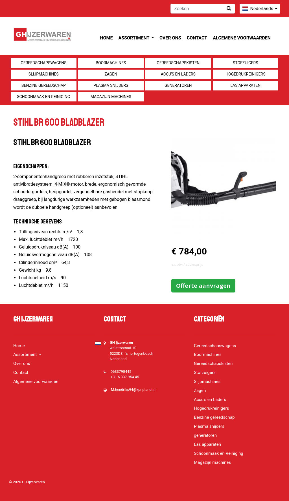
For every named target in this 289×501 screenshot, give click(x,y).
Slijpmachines (44, 74)
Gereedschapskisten (178, 63)
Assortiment (134, 38)
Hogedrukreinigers (245, 74)
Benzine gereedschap (43, 85)
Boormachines (111, 63)
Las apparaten (245, 85)
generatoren (178, 85)
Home (106, 38)
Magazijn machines (111, 96)
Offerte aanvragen (203, 285)
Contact (197, 38)
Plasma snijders (110, 85)
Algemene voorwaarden (242, 38)
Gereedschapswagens (43, 63)
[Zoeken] (202, 9)
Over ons (170, 38)
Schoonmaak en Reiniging (43, 96)
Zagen (110, 74)
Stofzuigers (245, 63)
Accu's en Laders (178, 74)
